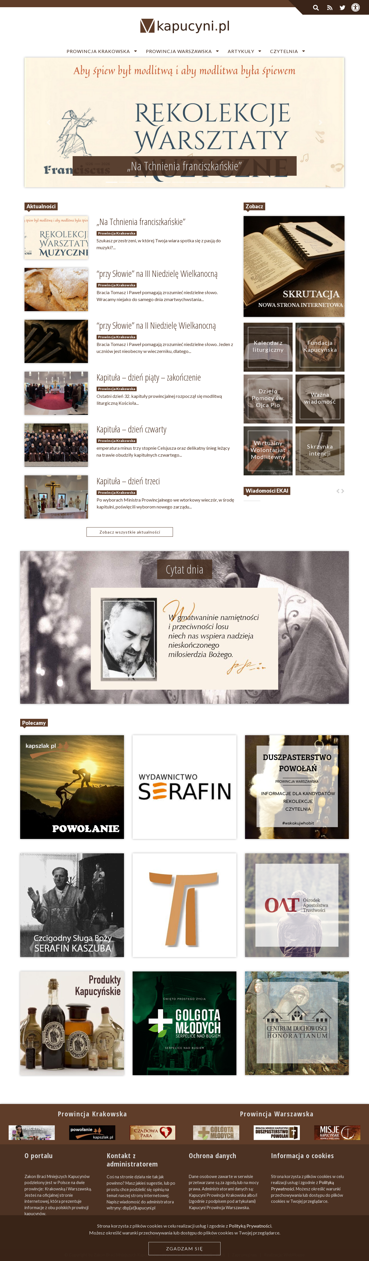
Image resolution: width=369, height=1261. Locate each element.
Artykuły (241, 51)
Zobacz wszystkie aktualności (129, 532)
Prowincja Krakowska (98, 51)
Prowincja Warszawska (179, 51)
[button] (49, 122)
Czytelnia (284, 51)
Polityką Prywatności (250, 1257)
